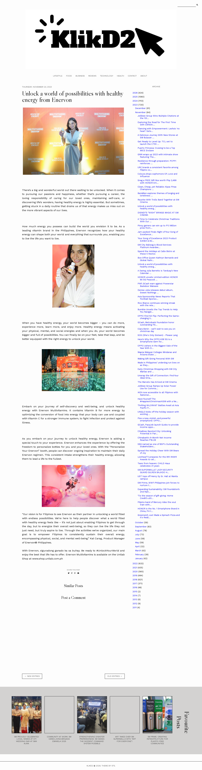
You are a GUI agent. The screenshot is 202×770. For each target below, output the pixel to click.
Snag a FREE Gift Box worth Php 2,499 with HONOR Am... (157, 181)
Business (80, 76)
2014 (135, 595)
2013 (135, 599)
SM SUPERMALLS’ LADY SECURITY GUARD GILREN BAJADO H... (155, 471)
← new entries (32, 676)
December (140, 108)
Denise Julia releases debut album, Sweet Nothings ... (155, 291)
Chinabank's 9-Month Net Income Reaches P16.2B (154, 438)
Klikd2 (90, 766)
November (140, 112)
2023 (135, 105)
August (139, 530)
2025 (135, 97)
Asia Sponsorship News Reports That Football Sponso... (156, 297)
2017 (135, 583)
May (137, 542)
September (141, 526)
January (139, 558)
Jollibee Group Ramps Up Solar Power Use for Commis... (157, 387)
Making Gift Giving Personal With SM (156, 358)
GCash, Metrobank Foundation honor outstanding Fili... (156, 323)
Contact (132, 76)
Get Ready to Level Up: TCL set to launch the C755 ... (155, 142)
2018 (135, 579)
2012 (135, 603)
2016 (135, 587)
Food (69, 76)
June (138, 538)
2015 (135, 591)
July (137, 534)
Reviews (92, 76)
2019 (135, 575)
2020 (135, 571)
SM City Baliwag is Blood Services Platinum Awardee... (154, 246)
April (137, 546)
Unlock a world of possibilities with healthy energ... (155, 207)
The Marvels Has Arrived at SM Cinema (157, 382)
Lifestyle (57, 76)
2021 (135, 567)
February (139, 554)
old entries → (114, 676)
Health (120, 76)
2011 (135, 607)
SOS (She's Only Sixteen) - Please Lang (158, 335)
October (139, 522)
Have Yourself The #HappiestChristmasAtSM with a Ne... (158, 400)
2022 (135, 563)
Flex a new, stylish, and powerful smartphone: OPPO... (154, 419)
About (143, 76)
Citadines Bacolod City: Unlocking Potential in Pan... (154, 432)
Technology (106, 76)
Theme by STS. (108, 766)
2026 (135, 93)
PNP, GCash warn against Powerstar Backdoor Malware (156, 284)
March (138, 550)
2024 (135, 101)
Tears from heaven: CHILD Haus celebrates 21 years (154, 464)
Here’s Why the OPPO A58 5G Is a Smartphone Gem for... (155, 340)
